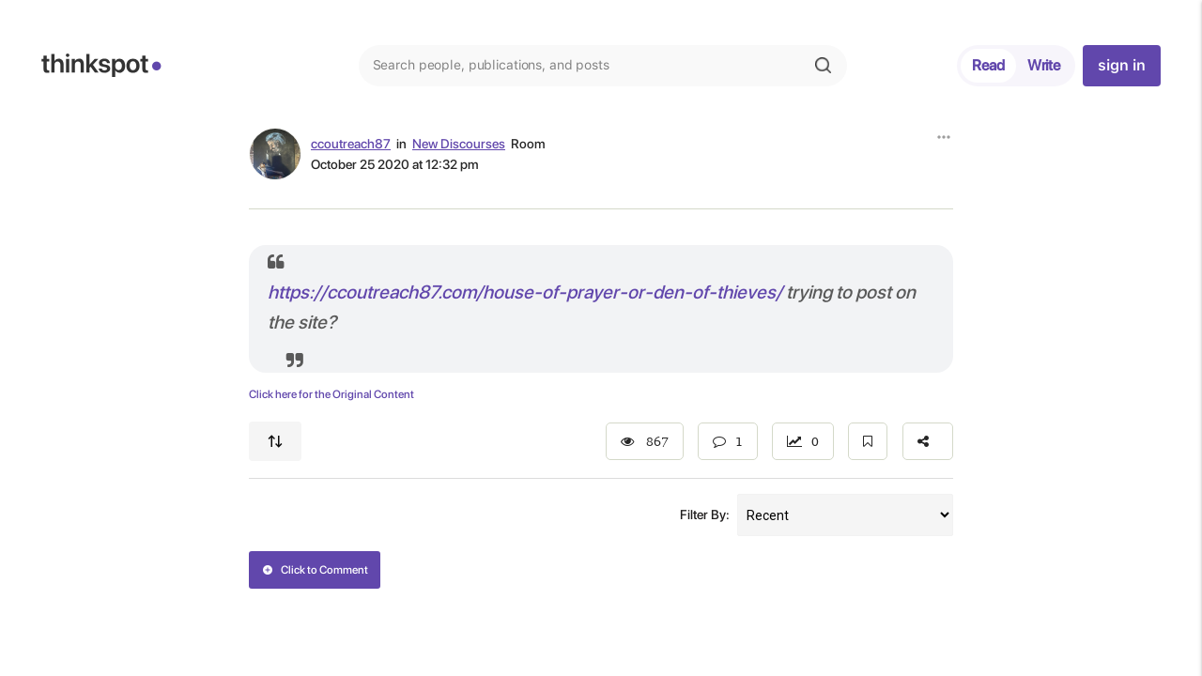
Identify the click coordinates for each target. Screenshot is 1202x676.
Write (1043, 65)
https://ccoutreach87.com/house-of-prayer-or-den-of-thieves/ (525, 292)
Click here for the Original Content (331, 394)
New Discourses (458, 143)
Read (988, 65)
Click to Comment (315, 569)
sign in (1121, 65)
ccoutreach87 (351, 143)
